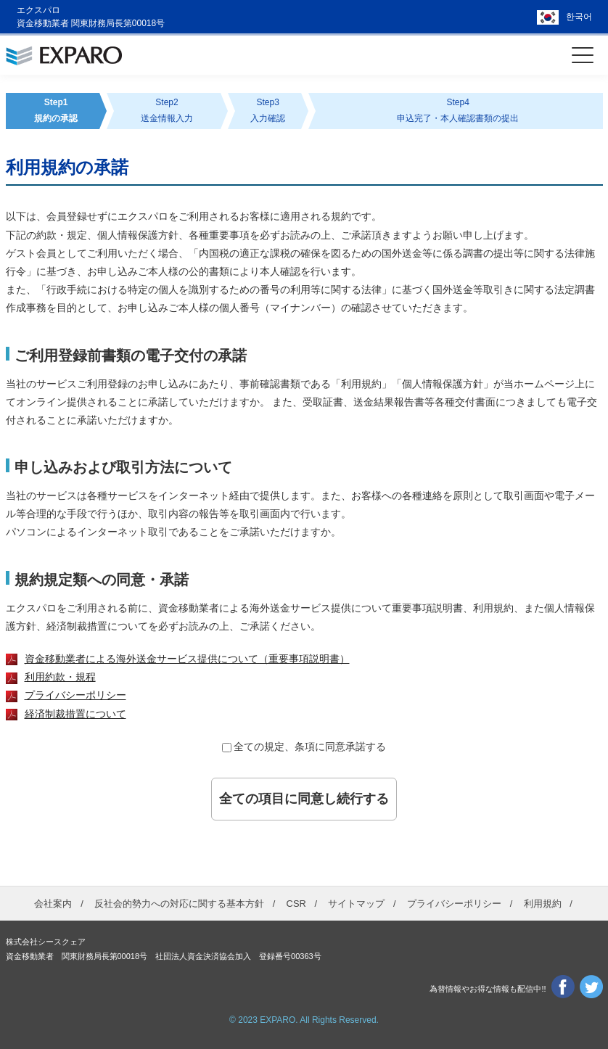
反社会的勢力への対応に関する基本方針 (179, 903)
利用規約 (543, 903)
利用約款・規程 (60, 677)
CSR (296, 903)
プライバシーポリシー (75, 695)
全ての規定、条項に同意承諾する (310, 746)
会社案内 (53, 903)
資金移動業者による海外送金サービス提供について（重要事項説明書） (187, 659)
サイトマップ (356, 903)
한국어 (579, 17)
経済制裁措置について (75, 714)
